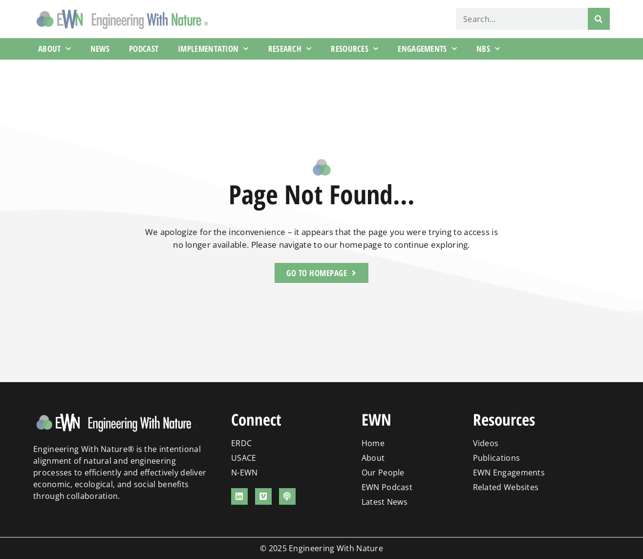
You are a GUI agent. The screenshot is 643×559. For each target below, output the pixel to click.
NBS (488, 49)
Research (290, 49)
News (99, 48)
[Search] (599, 19)
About (54, 49)
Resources (354, 49)
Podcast (143, 48)
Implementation (213, 49)
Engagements (427, 49)
